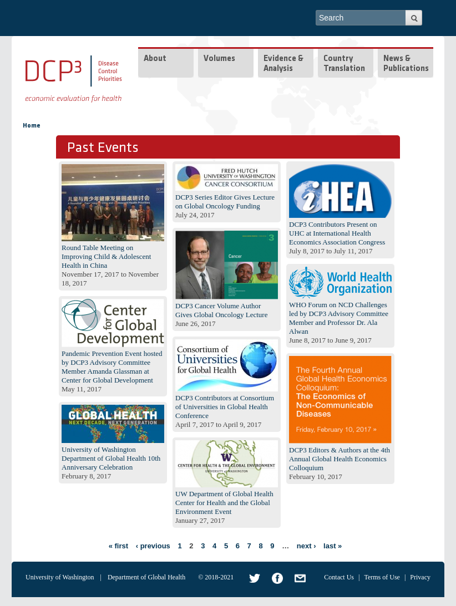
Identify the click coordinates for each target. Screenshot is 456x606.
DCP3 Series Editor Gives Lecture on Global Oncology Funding (225, 201)
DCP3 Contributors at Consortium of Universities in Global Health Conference (224, 407)
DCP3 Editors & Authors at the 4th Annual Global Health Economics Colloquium (339, 459)
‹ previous (153, 546)
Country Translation (344, 64)
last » (332, 546)
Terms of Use (381, 577)
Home (31, 126)
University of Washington (60, 577)
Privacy (420, 577)
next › (306, 546)
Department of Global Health (146, 577)
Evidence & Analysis (283, 64)
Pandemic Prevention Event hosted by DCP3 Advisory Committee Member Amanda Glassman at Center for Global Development (112, 366)
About (155, 59)
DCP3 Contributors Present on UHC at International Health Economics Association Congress (337, 233)
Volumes (219, 59)
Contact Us (339, 577)
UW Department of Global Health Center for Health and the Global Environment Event (224, 503)
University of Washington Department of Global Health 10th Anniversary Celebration (111, 458)
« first (118, 546)
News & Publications (406, 64)
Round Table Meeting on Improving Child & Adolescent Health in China (106, 256)
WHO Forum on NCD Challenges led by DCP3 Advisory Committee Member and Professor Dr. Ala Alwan (338, 318)
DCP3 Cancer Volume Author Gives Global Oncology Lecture (221, 310)
